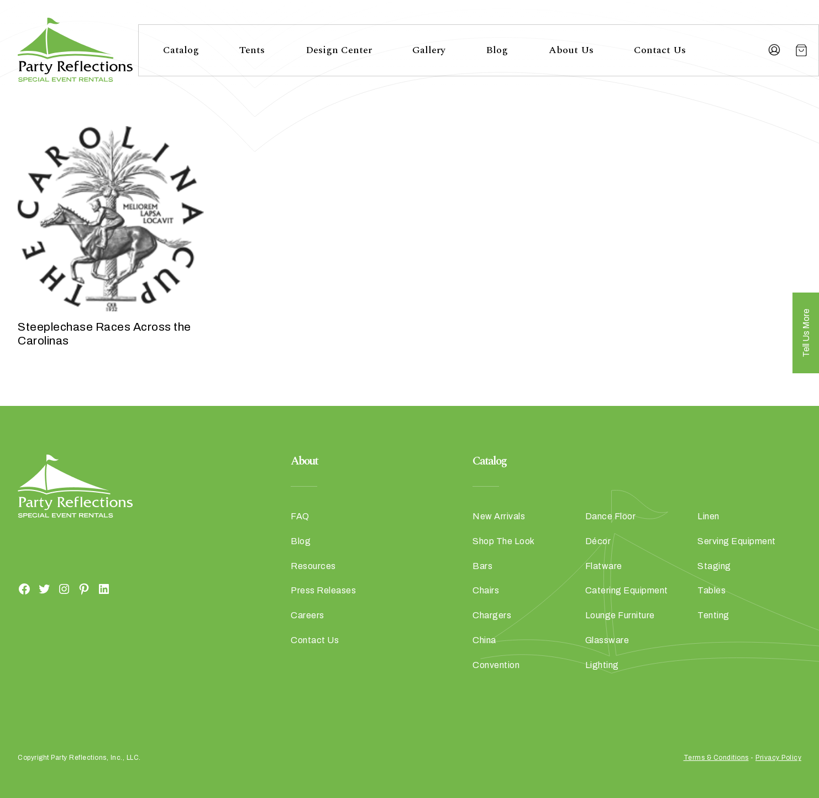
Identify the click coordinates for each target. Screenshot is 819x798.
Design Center (339, 50)
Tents (252, 50)
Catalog (181, 50)
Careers (307, 615)
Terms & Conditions (716, 758)
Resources (313, 566)
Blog (497, 50)
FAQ (300, 516)
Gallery (428, 50)
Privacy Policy (778, 758)
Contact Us (660, 50)
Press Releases (323, 590)
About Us (571, 50)
